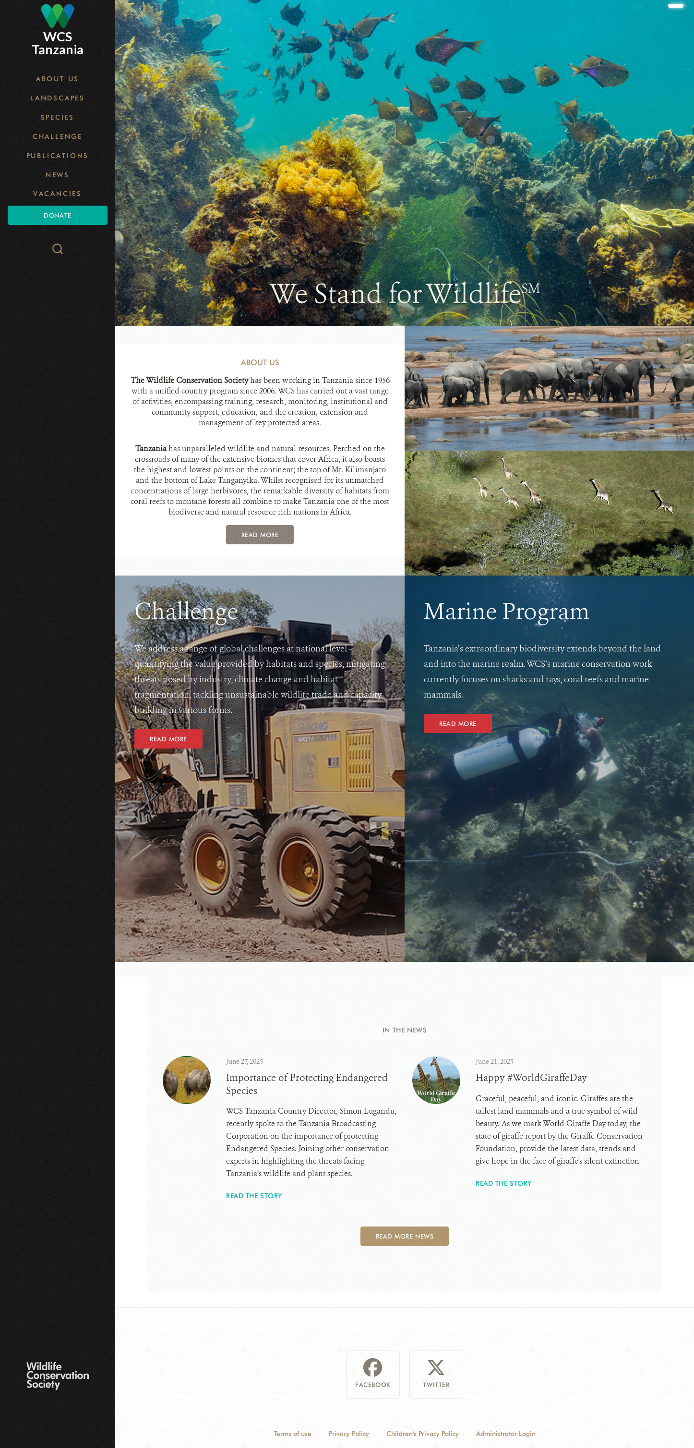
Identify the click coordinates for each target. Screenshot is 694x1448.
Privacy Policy (349, 1433)
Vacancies (57, 193)
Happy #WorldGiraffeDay (531, 1077)
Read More (260, 535)
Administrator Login (506, 1433)
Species (58, 117)
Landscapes (57, 98)
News (58, 175)
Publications (57, 156)
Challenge (58, 136)
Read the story (254, 1196)
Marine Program (507, 611)
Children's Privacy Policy (422, 1433)
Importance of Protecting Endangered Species (307, 1084)
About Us (57, 79)
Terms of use (292, 1433)
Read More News (404, 1236)
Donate (57, 215)
